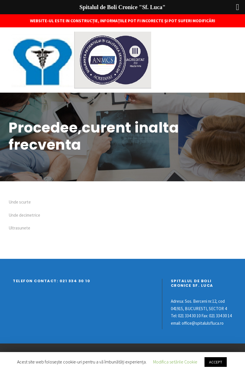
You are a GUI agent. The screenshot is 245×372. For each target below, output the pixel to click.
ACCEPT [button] (215, 362)
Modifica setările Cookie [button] (175, 362)
